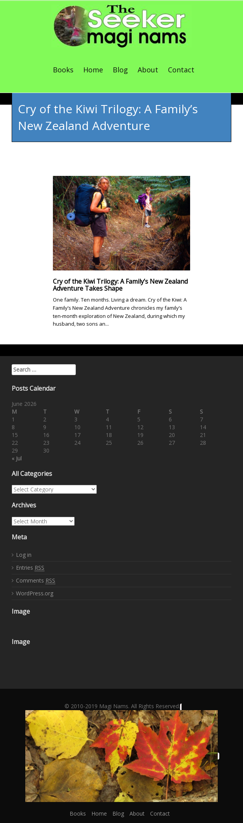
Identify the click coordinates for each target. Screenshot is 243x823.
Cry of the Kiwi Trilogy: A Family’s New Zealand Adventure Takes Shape (120, 285)
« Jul (17, 458)
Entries (30, 568)
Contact (181, 69)
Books (63, 69)
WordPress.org (34, 593)
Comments (35, 580)
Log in (23, 554)
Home (93, 69)
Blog (120, 69)
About (148, 69)
